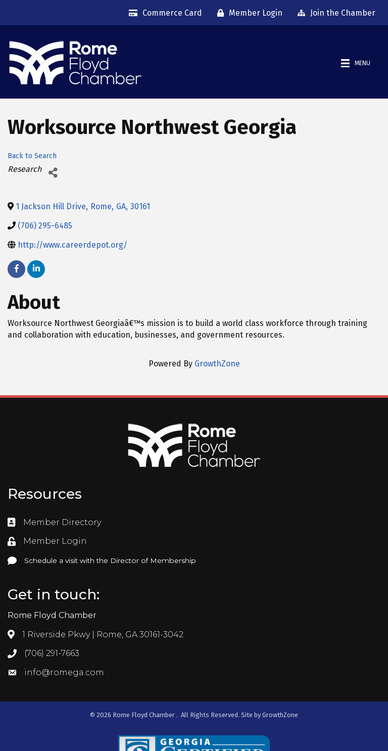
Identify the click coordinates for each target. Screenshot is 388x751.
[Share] (52, 173)
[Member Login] (247, 13)
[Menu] (355, 63)
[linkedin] (36, 269)
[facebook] (16, 269)
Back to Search (32, 156)
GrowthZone (217, 363)
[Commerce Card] (163, 13)
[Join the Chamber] (334, 13)
